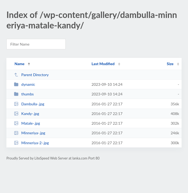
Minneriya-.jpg (29, 133)
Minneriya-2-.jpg (31, 142)
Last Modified (103, 63)
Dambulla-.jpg (29, 104)
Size (170, 63)
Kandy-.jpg (26, 113)
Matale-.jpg (27, 123)
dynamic (24, 84)
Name (19, 63)
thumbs (24, 94)
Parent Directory (31, 74)
